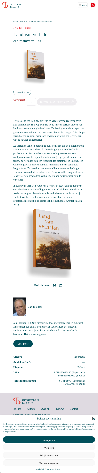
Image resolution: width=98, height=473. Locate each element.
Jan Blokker (35, 306)
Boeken (22, 21)
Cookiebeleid (41, 469)
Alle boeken (31, 21)
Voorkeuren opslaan (49, 463)
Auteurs (31, 408)
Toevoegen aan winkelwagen (54, 101)
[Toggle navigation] (83, 5)
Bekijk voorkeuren (49, 455)
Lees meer (23, 343)
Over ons (46, 408)
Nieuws (60, 408)
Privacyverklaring (53, 469)
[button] (93, 418)
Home (15, 21)
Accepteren (49, 440)
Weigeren (49, 447)
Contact (74, 408)
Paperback (22, 92)
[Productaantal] (31, 101)
